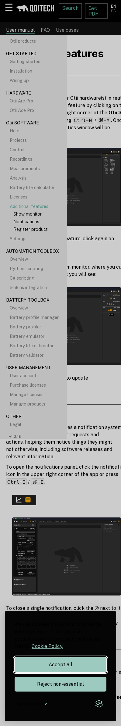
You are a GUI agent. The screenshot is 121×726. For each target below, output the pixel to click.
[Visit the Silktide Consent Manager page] (99, 704)
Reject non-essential (60, 684)
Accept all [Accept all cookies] (60, 664)
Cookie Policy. (47, 646)
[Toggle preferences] (31, 703)
